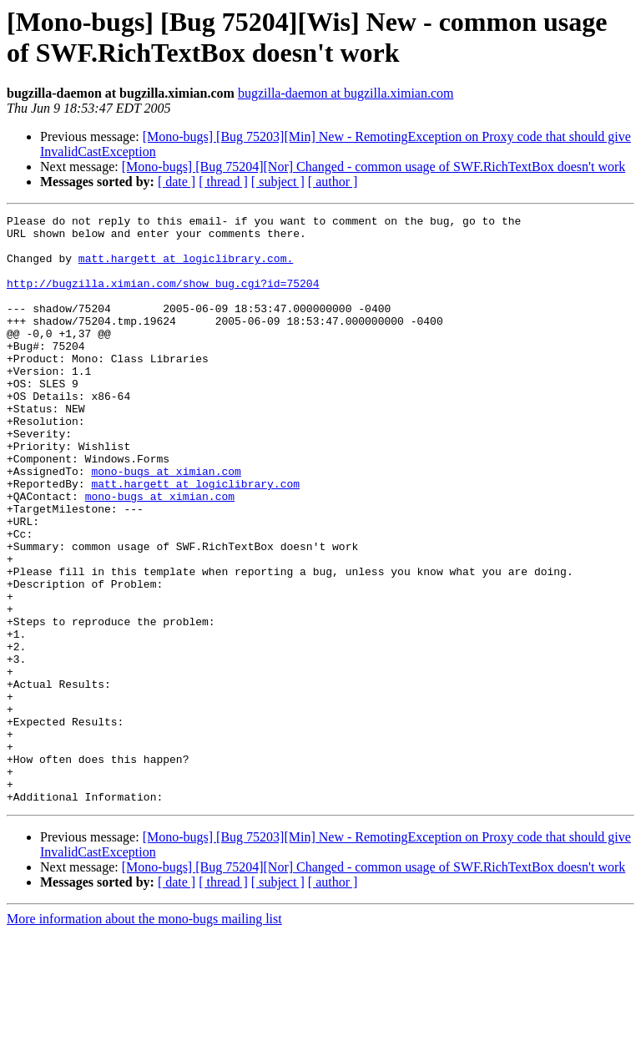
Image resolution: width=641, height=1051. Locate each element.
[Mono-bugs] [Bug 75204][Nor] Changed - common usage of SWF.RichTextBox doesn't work (374, 166)
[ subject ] (278, 181)
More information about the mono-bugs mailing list (144, 1036)
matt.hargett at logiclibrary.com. (185, 267)
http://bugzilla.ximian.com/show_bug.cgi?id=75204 (163, 298)
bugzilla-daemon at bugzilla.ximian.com (346, 93)
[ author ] (333, 181)
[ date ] (176, 181)
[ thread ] (223, 181)
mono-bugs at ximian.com (165, 523)
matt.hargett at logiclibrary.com (195, 538)
